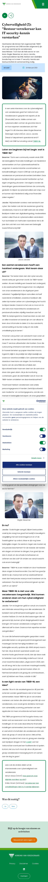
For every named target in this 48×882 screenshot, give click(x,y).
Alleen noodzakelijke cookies (24, 479)
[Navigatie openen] (43, 4)
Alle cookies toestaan (24, 465)
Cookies (35, 863)
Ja (5, 806)
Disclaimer (24, 863)
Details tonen (36, 458)
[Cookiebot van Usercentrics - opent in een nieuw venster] (36, 401)
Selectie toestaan (24, 472)
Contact (24, 876)
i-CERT (29, 742)
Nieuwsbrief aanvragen (24, 840)
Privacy (12, 863)
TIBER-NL (36, 141)
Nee (13, 806)
